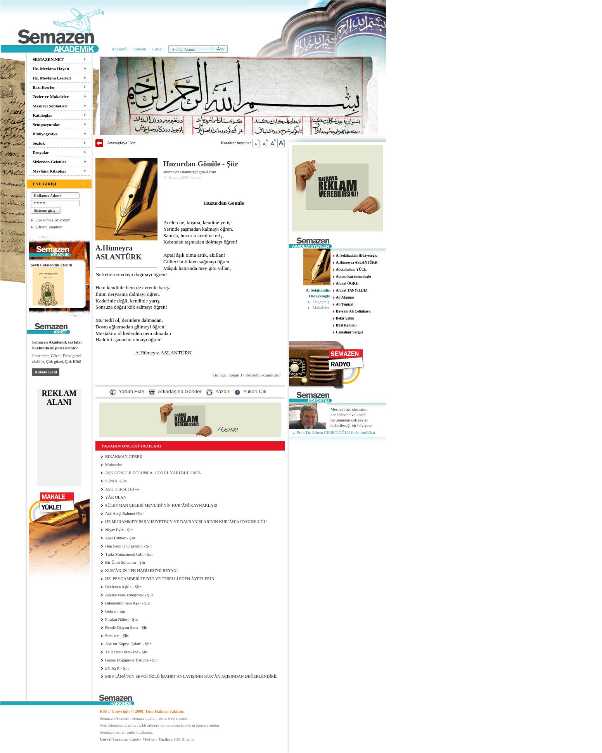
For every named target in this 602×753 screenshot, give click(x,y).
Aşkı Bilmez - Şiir (120, 538)
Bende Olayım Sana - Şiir (126, 627)
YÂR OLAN (115, 497)
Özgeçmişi (321, 302)
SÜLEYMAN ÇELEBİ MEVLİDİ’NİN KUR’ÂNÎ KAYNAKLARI (161, 505)
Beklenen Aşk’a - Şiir (123, 587)
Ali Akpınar (345, 297)
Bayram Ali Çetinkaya (353, 311)
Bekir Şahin (345, 318)
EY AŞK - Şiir (117, 668)
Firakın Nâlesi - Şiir (121, 619)
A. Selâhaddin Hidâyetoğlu (356, 255)
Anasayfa (119, 49)
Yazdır (222, 391)
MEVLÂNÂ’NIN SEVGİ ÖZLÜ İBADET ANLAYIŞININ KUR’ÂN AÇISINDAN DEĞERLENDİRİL (191, 676)
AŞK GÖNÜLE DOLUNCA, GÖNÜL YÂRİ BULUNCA (153, 473)
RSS (103, 711)
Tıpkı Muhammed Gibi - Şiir (129, 554)
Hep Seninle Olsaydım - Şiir (128, 546)
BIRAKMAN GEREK (123, 456)
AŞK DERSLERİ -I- (122, 489)
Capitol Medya (141, 739)
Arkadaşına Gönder (180, 391)
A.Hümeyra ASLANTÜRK (356, 262)
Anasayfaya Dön (121, 142)
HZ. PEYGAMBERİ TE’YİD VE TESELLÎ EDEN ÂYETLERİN (159, 579)
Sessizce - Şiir (116, 636)
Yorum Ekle (131, 391)
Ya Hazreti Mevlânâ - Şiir (126, 652)
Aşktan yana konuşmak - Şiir (129, 595)
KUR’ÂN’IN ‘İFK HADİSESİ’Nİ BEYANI (141, 570)
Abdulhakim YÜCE (351, 269)
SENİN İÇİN (116, 481)
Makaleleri (321, 308)
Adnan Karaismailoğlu (353, 276)
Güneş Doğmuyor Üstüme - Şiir (131, 660)
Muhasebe (113, 465)
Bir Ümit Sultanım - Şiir (125, 562)
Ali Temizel (344, 304)
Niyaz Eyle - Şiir (119, 530)
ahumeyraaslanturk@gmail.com (189, 172)
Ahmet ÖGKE (347, 283)
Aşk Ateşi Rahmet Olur (124, 513)
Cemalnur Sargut (349, 332)
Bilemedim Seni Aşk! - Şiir (127, 603)
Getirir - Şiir (115, 611)
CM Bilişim (184, 739)
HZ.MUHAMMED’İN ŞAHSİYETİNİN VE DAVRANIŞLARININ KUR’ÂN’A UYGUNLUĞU (185, 522)
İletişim (140, 49)
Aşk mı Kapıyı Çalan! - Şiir (128, 644)
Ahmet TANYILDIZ (351, 290)
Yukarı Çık (254, 391)
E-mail (158, 49)
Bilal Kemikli (346, 325)
